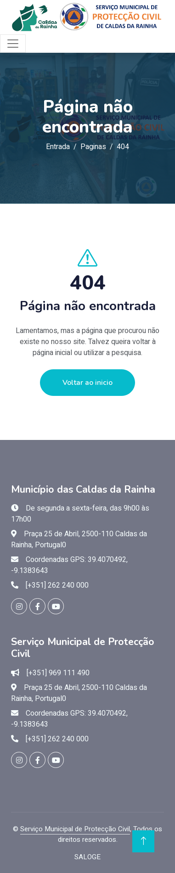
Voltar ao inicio (87, 383)
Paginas (93, 146)
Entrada (58, 146)
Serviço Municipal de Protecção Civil (75, 829)
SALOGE (87, 857)
